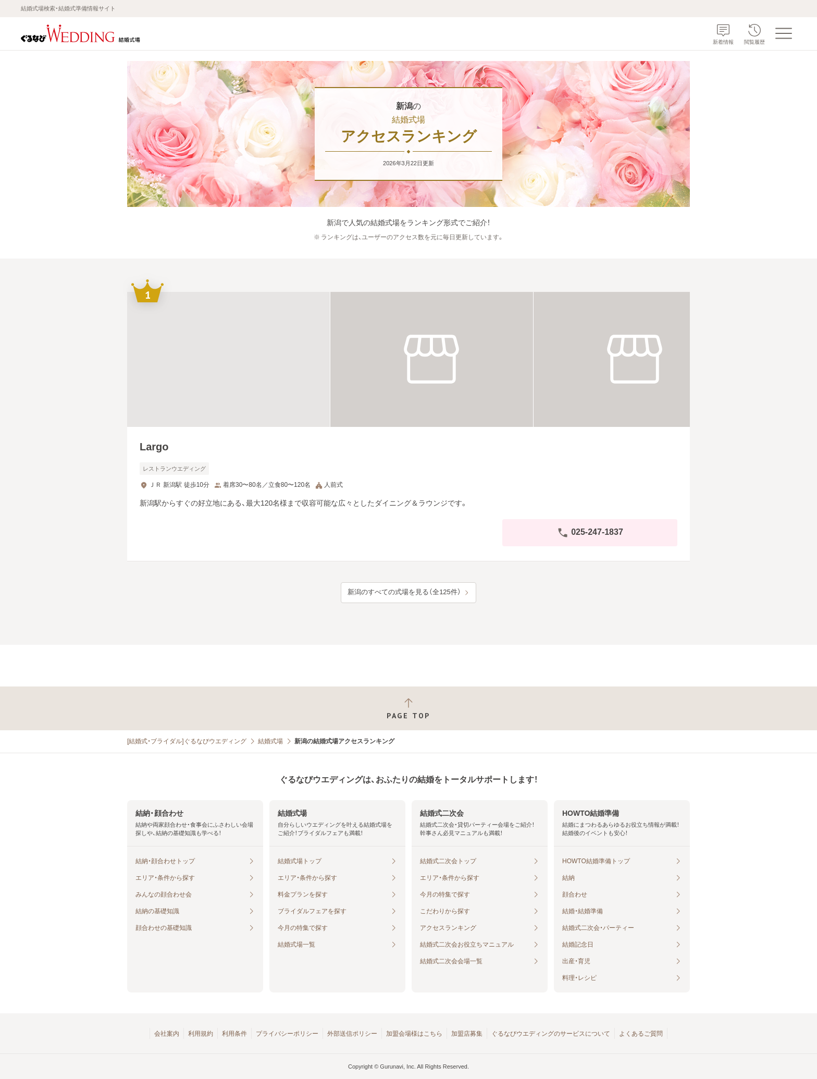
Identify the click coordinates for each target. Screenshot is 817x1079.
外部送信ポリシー (352, 1033)
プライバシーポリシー (287, 1033)
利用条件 (234, 1033)
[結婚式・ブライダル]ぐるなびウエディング (186, 741)
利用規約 (200, 1033)
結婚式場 (270, 741)
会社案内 (166, 1033)
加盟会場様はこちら (414, 1033)
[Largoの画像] (408, 359)
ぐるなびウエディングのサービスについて (550, 1033)
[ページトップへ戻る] (408, 708)
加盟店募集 (466, 1033)
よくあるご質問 (641, 1033)
